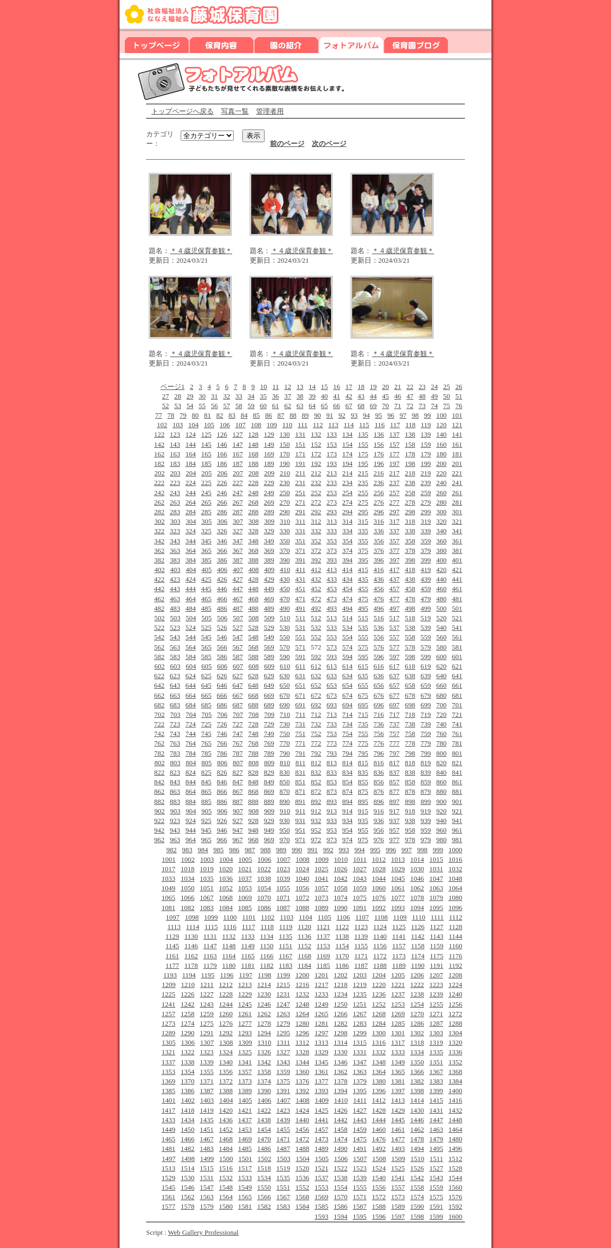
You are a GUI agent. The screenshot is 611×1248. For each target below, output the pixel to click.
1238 (417, 994)
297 (394, 512)
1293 (245, 1033)
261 (457, 493)
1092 (379, 908)
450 (284, 589)
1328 (302, 1052)
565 (206, 647)
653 (332, 685)
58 (238, 406)
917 (394, 811)
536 (379, 627)
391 (300, 560)
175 (363, 454)
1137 (323, 936)
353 (332, 541)
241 (457, 483)
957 (394, 830)
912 (316, 811)
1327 (283, 1052)
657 (394, 685)
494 (347, 608)
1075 (360, 898)
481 (457, 599)
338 (410, 531)
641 (457, 676)
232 (316, 483)
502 (159, 618)
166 (222, 454)
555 (363, 637)
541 (457, 627)
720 (441, 714)
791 (300, 753)
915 (363, 811)
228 (253, 483)
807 (238, 763)
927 (238, 821)
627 (238, 676)
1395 (360, 1091)
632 (316, 676)
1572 (379, 1197)
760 (441, 734)
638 (410, 676)
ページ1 (172, 387)
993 (344, 850)
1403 (207, 1100)
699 (426, 705)
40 (324, 396)
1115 (211, 927)
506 (222, 618)
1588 (379, 1206)
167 (238, 454)
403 (175, 570)
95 (378, 415)
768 (253, 743)
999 (438, 850)
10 (263, 387)
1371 (207, 1081)
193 (332, 463)
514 (347, 618)
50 (446, 396)
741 (457, 724)
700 (441, 705)
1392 (302, 1091)
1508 (379, 1159)
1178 (191, 965)
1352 (455, 1062)
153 (332, 444)
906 (222, 811)
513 (332, 618)
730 (284, 724)
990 (297, 850)
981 (457, 840)
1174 (418, 956)
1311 (283, 1042)
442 (159, 589)
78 (170, 415)
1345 (321, 1062)
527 (238, 627)
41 (336, 396)
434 (347, 579)
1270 (417, 1014)
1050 (187, 888)
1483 (207, 1148)
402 (159, 570)
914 (347, 811)
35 (263, 396)
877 (394, 791)
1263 (283, 1014)
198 (410, 463)
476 (379, 599)
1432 (455, 1110)
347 (238, 541)
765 (206, 743)
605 (206, 666)
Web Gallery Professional (203, 1232)
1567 (283, 1197)
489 (269, 608)
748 (253, 734)
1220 (379, 985)
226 (222, 483)
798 (410, 753)
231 (300, 483)
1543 (436, 1178)
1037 (245, 878)
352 (316, 541)
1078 (417, 898)
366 (222, 550)
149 (269, 444)
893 (332, 801)
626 (222, 676)
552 (316, 637)
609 (269, 666)
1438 (264, 1120)
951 (300, 830)
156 (379, 444)
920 (441, 811)
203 (175, 473)
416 (379, 570)
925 (206, 821)
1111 (437, 917)
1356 (226, 1072)
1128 (455, 927)
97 (403, 415)
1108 (381, 917)
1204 (379, 975)
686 (222, 705)
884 (190, 801)
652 (316, 685)
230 (284, 483)
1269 (398, 1014)
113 (333, 425)
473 (332, 599)
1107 (362, 917)
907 (238, 811)
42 (348, 396)
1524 (379, 1168)
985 (219, 850)
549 (269, 637)
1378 (340, 1081)
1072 (302, 898)
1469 (245, 1139)
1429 (398, 1110)
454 (347, 589)
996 (391, 850)
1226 (187, 994)
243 (175, 493)
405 (206, 570)
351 (300, 541)
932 (316, 821)
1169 (323, 956)
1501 (245, 1159)
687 (238, 705)
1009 (321, 859)
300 (441, 512)
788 (253, 753)
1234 (340, 994)
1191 (437, 965)
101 (457, 415)
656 (379, 685)
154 (347, 444)
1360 (302, 1072)
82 (219, 415)
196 (379, 463)
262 (159, 502)
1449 (168, 1129)
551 (300, 637)
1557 (398, 1187)
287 (238, 512)
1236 (379, 994)
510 (284, 618)
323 (175, 531)
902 (159, 811)
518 (410, 618)
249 (269, 493)
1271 (436, 1014)
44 (373, 396)
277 (394, 502)
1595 (360, 1216)
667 (238, 695)
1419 (207, 1110)
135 (363, 434)
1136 (304, 936)
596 (379, 657)
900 (441, 801)
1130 (191, 936)
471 (300, 599)
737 (394, 724)
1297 (321, 1033)
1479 (436, 1139)
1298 (340, 1033)
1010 (340, 859)
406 (222, 570)
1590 (417, 1206)
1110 (418, 917)
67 (348, 406)
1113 (174, 927)
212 (316, 473)
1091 (360, 908)
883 (175, 801)
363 (175, 550)
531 (300, 627)
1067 (207, 898)
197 (394, 463)
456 (379, 589)
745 (206, 734)
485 (206, 608)
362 (159, 550)
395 (363, 560)
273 (332, 502)
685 (206, 705)
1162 (191, 956)
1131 (210, 936)
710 (284, 714)
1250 (340, 1004)
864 (190, 791)
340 (441, 531)
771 (300, 743)
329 (269, 531)
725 (206, 724)
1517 (245, 1168)
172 (316, 454)
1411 (360, 1100)
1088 (302, 908)
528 (253, 627)
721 (457, 714)
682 (159, 705)
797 (394, 753)
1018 (187, 869)
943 (175, 830)
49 (434, 396)
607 (238, 666)
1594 (340, 1216)
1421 (245, 1110)
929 (269, 821)
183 (175, 463)
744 (190, 734)
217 (394, 473)
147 (238, 444)
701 (457, 705)
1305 (168, 1042)
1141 (399, 936)
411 (300, 570)
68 (361, 406)
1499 (207, 1159)
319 (426, 521)
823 (175, 772)
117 (395, 425)
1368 (455, 1072)
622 (159, 676)
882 (159, 801)
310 (284, 521)
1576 (455, 1197)
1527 (436, 1168)
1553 (321, 1187)
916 (379, 811)
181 (457, 454)
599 (426, 657)
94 (366, 415)
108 (256, 425)
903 (175, 811)
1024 (302, 869)
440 (441, 579)
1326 (264, 1052)
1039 (283, 878)
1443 (360, 1120)
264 (190, 502)
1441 (321, 1120)
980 (441, 840)
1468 (226, 1139)
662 (159, 695)
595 (363, 657)
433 (332, 579)
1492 (379, 1148)
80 (195, 415)
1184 (304, 965)
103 (178, 425)
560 (441, 637)
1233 (321, 994)
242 (159, 493)
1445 (398, 1120)
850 (284, 782)
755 (363, 734)
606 (222, 666)
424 (190, 579)
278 (410, 502)
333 (332, 531)
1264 (302, 1014)
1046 (417, 878)
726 (222, 724)
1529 (168, 1178)
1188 (380, 965)
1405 (245, 1100)
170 (284, 454)
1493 (398, 1148)
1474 (340, 1139)
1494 (417, 1148)
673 (332, 695)
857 (394, 782)
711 (300, 714)
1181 (248, 965)
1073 (321, 898)
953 (332, 830)
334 (347, 531)
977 (394, 840)
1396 (379, 1091)
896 (379, 801)
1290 (187, 1033)
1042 (340, 878)
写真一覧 (235, 111)
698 (410, 705)
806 (222, 763)
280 (441, 502)
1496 (455, 1148)
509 (269, 618)
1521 (321, 1168)
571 (300, 647)
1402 (187, 1100)
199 (426, 463)
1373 (245, 1081)
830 (284, 772)
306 (222, 521)
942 (159, 830)
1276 (226, 1023)
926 (222, 821)
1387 (207, 1091)
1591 (436, 1206)
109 (272, 425)
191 (300, 463)
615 (363, 666)
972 (316, 840)
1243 (207, 1004)
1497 (168, 1159)
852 (316, 782)
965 (206, 840)
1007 (283, 859)
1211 (207, 985)
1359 (283, 1072)
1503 (283, 1159)
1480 (455, 1139)
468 (253, 599)
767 (238, 743)
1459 (360, 1129)
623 (175, 676)
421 (457, 570)
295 (363, 512)
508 (253, 618)
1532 (226, 1178)
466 (222, 599)
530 (284, 627)
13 (299, 387)
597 (394, 657)
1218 (340, 985)
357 (394, 541)
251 (300, 493)
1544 (455, 1178)
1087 (283, 908)
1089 (321, 908)
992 (328, 850)
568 (253, 647)
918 (410, 811)
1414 (417, 1100)
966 (222, 840)
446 (222, 589)
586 (222, 657)
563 (175, 647)
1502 (264, 1159)
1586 (340, 1206)
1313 (321, 1042)
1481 (168, 1148)
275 (363, 502)
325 (206, 531)
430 (284, 579)
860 (441, 782)
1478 (417, 1139)
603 (175, 666)
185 (206, 463)
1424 (302, 1110)
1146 (191, 946)
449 (269, 589)
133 (332, 434)
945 (206, 830)
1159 (437, 946)
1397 (398, 1091)
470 (284, 599)
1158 (418, 946)
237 (394, 483)
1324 (226, 1052)
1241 (168, 1004)
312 (316, 521)
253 (332, 493)
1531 (207, 1178)
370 (284, 550)
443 (175, 589)
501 (457, 608)
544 (190, 637)
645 (206, 685)
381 (457, 550)
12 (287, 387)
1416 (455, 1100)
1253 (398, 1004)
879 (426, 791)
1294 (264, 1033)
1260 (226, 1014)
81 (207, 415)
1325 (245, 1052)
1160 (455, 946)
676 (379, 695)
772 (316, 743)
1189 (399, 965)
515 (363, 618)
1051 (207, 888)
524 (190, 627)
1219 (360, 985)
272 (316, 502)
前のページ (287, 144)
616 (379, 666)
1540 (379, 1178)
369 (269, 550)
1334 (417, 1052)
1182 (267, 965)
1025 (321, 869)
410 (284, 570)
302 (159, 521)
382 (159, 560)
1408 (302, 1100)
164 (190, 454)
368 (253, 550)
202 (159, 473)
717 (394, 714)
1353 (168, 1072)
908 (253, 811)
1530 (187, 1178)
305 (206, 521)
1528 (455, 1168)
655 (363, 685)
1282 (340, 1023)
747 (238, 734)
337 (394, 531)
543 (175, 637)
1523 (360, 1168)
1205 (398, 975)
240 (441, 483)
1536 (302, 1178)
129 (269, 434)
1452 (226, 1129)
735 (363, 724)
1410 (340, 1100)
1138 (342, 936)
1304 (455, 1033)
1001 (168, 859)
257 (394, 493)
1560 (455, 1187)
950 (284, 830)
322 (159, 531)
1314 (340, 1042)
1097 (173, 917)
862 (159, 791)
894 (347, 801)
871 (300, 791)
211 (300, 473)
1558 (417, 1187)
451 (300, 589)
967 (238, 840)
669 (269, 695)
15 (324, 387)
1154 (342, 946)
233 (332, 483)
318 (410, 521)
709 (269, 714)
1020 (226, 869)
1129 (173, 936)
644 (190, 685)
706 (222, 714)
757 (394, 734)
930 (284, 821)
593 (332, 657)
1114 (192, 927)
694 (347, 705)
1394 (340, 1091)
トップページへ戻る (182, 111)
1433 (168, 1120)
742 (159, 734)
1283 (360, 1023)
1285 (398, 1023)
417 (394, 570)
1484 (226, 1148)
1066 (187, 898)
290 (284, 512)
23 (422, 387)
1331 (360, 1052)
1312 (302, 1042)
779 (426, 743)
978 (410, 840)
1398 (417, 1091)
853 (332, 782)
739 (426, 724)
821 (457, 763)
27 (165, 396)
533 (332, 627)
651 (300, 685)
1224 (455, 985)
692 (316, 705)
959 (426, 830)
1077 (398, 898)
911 (300, 811)
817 (394, 763)
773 (332, 743)
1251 (360, 1004)
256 (379, 493)
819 (426, 763)
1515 (207, 1168)
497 (394, 608)
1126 (418, 927)
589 (269, 657)
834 (347, 772)
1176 (455, 956)
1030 (417, 869)
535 (363, 627)
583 (175, 657)
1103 (287, 917)
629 (269, 676)
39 (312, 396)
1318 (417, 1042)
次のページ (329, 144)
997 (407, 850)
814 (347, 763)
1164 (229, 956)
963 (175, 840)
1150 (267, 946)
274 (347, 502)
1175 (437, 956)
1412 (379, 1100)
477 (394, 599)
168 (253, 454)
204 (190, 473)
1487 (283, 1148)
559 (426, 637)
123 (175, 434)
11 (275, 387)
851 (300, 782)
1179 (210, 965)
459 (426, 589)
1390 (264, 1091)
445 (206, 589)
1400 (455, 1091)
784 (190, 753)
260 (441, 493)
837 (394, 772)
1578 (187, 1206)
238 (410, 483)
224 (190, 483)
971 (300, 840)
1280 (302, 1023)
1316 (379, 1042)
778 (410, 743)
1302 (417, 1033)
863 (175, 791)
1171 (361, 956)
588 (253, 657)
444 (190, 589)
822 (159, 772)
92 (341, 415)
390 (284, 560)
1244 (226, 1004)
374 (347, 550)
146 (222, 444)
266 (222, 502)
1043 (360, 878)
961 (457, 830)
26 (458, 387)
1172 (380, 956)
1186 (342, 965)
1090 (340, 908)
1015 (436, 859)
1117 (248, 927)
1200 (302, 975)
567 (238, 647)
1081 (168, 908)
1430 (417, 1110)
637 (394, 676)
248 (253, 493)
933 (332, 821)
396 (379, 560)
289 (269, 512)
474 (347, 599)
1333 (398, 1052)
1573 (398, 1197)
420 (441, 570)
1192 (455, 965)
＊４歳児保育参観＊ (201, 251)
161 (457, 444)
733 (332, 724)
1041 (321, 878)
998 (422, 850)
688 (253, 705)
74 (434, 406)
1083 (207, 908)
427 (238, 579)
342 (159, 541)
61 (275, 406)
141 (457, 434)
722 (159, 724)
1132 (229, 936)
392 (316, 560)
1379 (360, 1081)
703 (175, 714)
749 (269, 734)
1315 (360, 1042)
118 (410, 425)
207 (238, 473)
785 (206, 753)
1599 (436, 1216)
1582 (264, 1206)
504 (190, 618)
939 (426, 821)
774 (347, 743)
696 (379, 705)
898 (410, 801)
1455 (283, 1129)
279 (426, 502)
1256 (455, 1004)
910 (284, 811)
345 (206, 541)
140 (441, 434)
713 (332, 714)
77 (158, 415)
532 (316, 627)
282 (159, 512)
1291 (207, 1033)
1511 (436, 1159)
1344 (302, 1062)
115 (364, 425)
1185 (323, 965)
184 (190, 463)
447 (238, 589)
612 (316, 666)
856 (379, 782)
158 (410, 444)
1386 (187, 1091)
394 (347, 560)
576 (379, 647)
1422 (264, 1110)
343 (175, 541)
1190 (418, 965)
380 (441, 550)
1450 (187, 1129)
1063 (436, 888)
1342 (264, 1062)
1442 (340, 1120)
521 (457, 618)
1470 (264, 1139)
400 (441, 560)
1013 (398, 859)
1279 (283, 1023)
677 (394, 695)
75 (446, 406)
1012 (379, 859)
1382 (417, 1081)
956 (379, 830)
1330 (340, 1052)
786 (222, 753)
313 (332, 521)
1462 (417, 1129)
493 (332, 608)
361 (457, 541)
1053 (245, 888)
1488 (302, 1148)
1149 (248, 946)
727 (238, 724)
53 (177, 406)
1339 (207, 1062)
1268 (379, 1014)
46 (397, 396)
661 (457, 685)
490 (284, 608)
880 (441, 791)
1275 (207, 1023)
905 (206, 811)
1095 (436, 908)
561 (457, 637)
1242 (187, 1004)
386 (222, 560)
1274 (187, 1023)
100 (441, 415)
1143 (437, 936)
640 (441, 676)
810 (284, 763)
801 (457, 753)
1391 (283, 1091)
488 (253, 608)
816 (379, 763)
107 (240, 425)
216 (379, 473)
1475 (360, 1139)
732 (316, 724)
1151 (286, 946)
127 (238, 434)
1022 (264, 869)
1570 (340, 1197)
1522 (340, 1168)
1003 (207, 859)
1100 (230, 917)
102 (162, 425)
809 (269, 763)
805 (206, 763)
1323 (207, 1052)
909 (269, 811)
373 (332, 550)
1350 (417, 1062)
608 (253, 666)
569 (269, 647)
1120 (304, 927)
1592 (455, 1206)
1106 (343, 917)
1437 (245, 1120)
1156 (380, 946)
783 (175, 753)
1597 (398, 1216)
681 (457, 695)
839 (426, 772)
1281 (321, 1023)
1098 (192, 917)
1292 (226, 1033)
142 (159, 444)
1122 (342, 927)
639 (426, 676)
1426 (340, 1110)
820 (441, 763)
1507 (360, 1159)
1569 (321, 1197)
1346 (340, 1062)
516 (379, 618)
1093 (398, 908)
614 (347, 666)
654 (347, 685)
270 (284, 502)
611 (300, 666)
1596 (379, 1216)
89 (305, 415)
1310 (264, 1042)
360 (441, 541)
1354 (187, 1072)
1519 (283, 1168)
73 (422, 406)
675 (363, 695)
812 (316, 763)
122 (159, 434)
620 (441, 666)
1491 (360, 1148)
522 (159, 627)
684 (190, 705)
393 (332, 560)
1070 (264, 898)
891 (300, 801)
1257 (168, 1014)
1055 (283, 888)
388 (253, 560)
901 (457, 801)
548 (253, 637)
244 (190, 493)
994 (359, 850)
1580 (226, 1206)
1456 (302, 1129)
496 (379, 608)
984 (203, 850)
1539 (360, 1178)
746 (222, 734)
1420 (226, 1110)
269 (269, 502)
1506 (340, 1159)
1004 (226, 859)
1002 (187, 859)
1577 (168, 1206)
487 (238, 608)
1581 (245, 1206)
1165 (248, 956)
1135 (286, 936)
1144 (455, 936)
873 (332, 791)
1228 (226, 994)
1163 (210, 956)
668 (253, 695)
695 (363, 705)
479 (426, 599)
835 (363, 772)
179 (426, 454)
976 (379, 840)
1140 (380, 936)
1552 (302, 1187)
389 (269, 560)
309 (269, 521)
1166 (267, 956)
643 (175, 685)
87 (280, 415)
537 (394, 627)
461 (457, 589)
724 (190, 724)
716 (379, 714)
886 (222, 801)
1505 (321, 1159)
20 (385, 387)
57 (226, 406)
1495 (436, 1148)
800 (441, 753)
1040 (302, 878)
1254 (417, 1004)
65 (324, 406)
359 (426, 541)
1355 (207, 1072)
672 (316, 695)
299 (426, 512)
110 (287, 425)
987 (250, 850)
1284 (379, 1023)
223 (175, 483)
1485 (245, 1148)
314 (347, 521)
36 (275, 396)
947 (238, 830)
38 (299, 396)
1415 (436, 1100)
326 (222, 531)
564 (190, 647)
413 (332, 570)
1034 (187, 878)
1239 (436, 994)
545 (206, 637)
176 (379, 454)
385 (206, 560)
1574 (417, 1197)
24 (434, 387)
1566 (264, 1197)
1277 (245, 1023)
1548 (226, 1187)
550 (284, 637)
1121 (323, 927)
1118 (267, 927)
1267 (360, 1014)
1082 (187, 908)
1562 (187, 1197)
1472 (302, 1139)
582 (159, 657)
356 (379, 541)
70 (385, 406)
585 (206, 657)
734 (347, 724)
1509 (398, 1159)
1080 (455, 898)
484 (190, 608)
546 (222, 637)
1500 (226, 1159)
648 (253, 685)
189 (269, 463)
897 (394, 801)
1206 (417, 975)
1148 (229, 946)
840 (441, 772)
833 (332, 772)
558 (410, 637)
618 (410, 666)
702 (159, 714)
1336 (455, 1052)
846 (222, 782)
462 (159, 599)
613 (332, 666)
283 (175, 512)
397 (394, 560)
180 (441, 454)
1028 (379, 869)
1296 (302, 1033)
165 (206, 454)
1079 (436, 898)
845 (206, 782)
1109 (400, 917)
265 (206, 502)
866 (222, 791)
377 (394, 550)
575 (363, 647)
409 (269, 570)
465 (206, 599)
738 (410, 724)
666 (222, 695)
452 (316, 589)
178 (410, 454)
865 (206, 791)
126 (222, 434)
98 (415, 415)
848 (253, 782)
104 (193, 425)
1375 (283, 1081)
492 (316, 608)
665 (206, 695)
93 (354, 415)
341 (457, 531)
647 (238, 685)
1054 (264, 888)
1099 (211, 917)
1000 (455, 850)
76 (458, 406)
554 (347, 637)
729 (269, 724)
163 (175, 454)
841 (457, 772)
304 (190, 521)
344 (190, 541)
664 (190, 695)
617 (394, 666)
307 (238, 521)
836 (379, 772)
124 (190, 434)
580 (441, 647)
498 (410, 608)
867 (238, 791)
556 (379, 637)
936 (379, 821)
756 (379, 734)
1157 (399, 946)
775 (363, 743)
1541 (398, 1178)
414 (347, 570)
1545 (168, 1187)
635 (363, 676)
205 (206, 473)
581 (457, 647)
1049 (168, 888)
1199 (283, 975)
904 (190, 811)
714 (347, 714)
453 (332, 589)
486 (222, 608)
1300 (379, 1033)
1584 (302, 1206)
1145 (173, 946)
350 (284, 541)
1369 (168, 1081)
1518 (264, 1168)
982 (171, 850)
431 (300, 579)
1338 (187, 1062)
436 (379, 579)
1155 (361, 946)
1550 (264, 1187)
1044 (379, 878)
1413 (398, 1100)
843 (175, 782)
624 (190, 676)
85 (256, 415)
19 (373, 387)
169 (269, 454)
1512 (455, 1159)
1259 (207, 1014)
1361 (321, 1072)
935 (363, 821)
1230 (264, 994)
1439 (283, 1120)
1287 (436, 1023)
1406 (264, 1100)
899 (426, 801)
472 (316, 599)
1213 (245, 985)
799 (426, 753)
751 (300, 734)
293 (332, 512)
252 (316, 493)
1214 (264, 985)
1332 (379, 1052)
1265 (321, 1014)
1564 (226, 1197)
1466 (187, 1139)
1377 (321, 1081)
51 (458, 396)
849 (269, 782)
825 (206, 772)
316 (379, 521)
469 (269, 599)
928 (253, 821)
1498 (187, 1159)
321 (457, 521)
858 (410, 782)
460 (441, 589)
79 (183, 415)
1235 (360, 994)
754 (347, 734)
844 (190, 782)
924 (190, 821)
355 (363, 541)
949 (269, 830)
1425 (321, 1110)
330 (284, 531)
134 (347, 434)
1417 (168, 1110)
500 (441, 608)
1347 (360, 1062)
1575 (436, 1197)
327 (238, 531)
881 (457, 791)
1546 (187, 1187)
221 (457, 473)
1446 (417, 1120)
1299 (360, 1033)
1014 (417, 859)
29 (189, 396)
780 (441, 743)
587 (238, 657)
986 (234, 850)
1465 (168, 1139)
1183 (286, 965)
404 (190, 570)
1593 (321, 1216)
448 (253, 589)
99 (427, 415)
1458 (340, 1129)
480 (441, 599)
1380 (379, 1081)
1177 (173, 965)
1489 (321, 1148)
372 (316, 550)
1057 (321, 888)
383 (175, 560)
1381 (398, 1081)
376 (379, 550)
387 (238, 560)
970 (284, 840)
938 (410, 821)
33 (238, 396)
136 (379, 434)
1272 (455, 1014)
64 (312, 406)
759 (426, 734)
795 (363, 753)
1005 (245, 859)
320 (441, 521)
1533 (245, 1178)
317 (394, 521)
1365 (398, 1072)
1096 (455, 908)
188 (253, 463)
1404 (226, 1100)
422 (159, 579)
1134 (267, 936)
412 (316, 570)
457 (394, 589)
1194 (189, 975)
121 (457, 425)
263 (175, 502)
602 (159, 666)
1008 (302, 859)
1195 (208, 975)
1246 (264, 1004)
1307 (207, 1042)
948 (253, 830)
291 (300, 512)
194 (347, 463)
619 (426, 666)
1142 (418, 936)
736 (379, 724)
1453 (245, 1129)
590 (284, 657)
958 (410, 830)
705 (206, 714)
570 (284, 647)
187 (238, 463)
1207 (436, 975)
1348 (379, 1062)
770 (284, 743)
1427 (360, 1110)
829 (269, 772)
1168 (304, 956)
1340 (226, 1062)
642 (159, 685)
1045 (398, 878)
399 (426, 560)
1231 (283, 994)
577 (394, 647)
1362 (340, 1072)
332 (316, 531)
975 (363, 840)
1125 (399, 927)
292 (316, 512)
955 (363, 830)
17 (348, 387)
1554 (340, 1187)
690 (284, 705)
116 (380, 425)
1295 (283, 1033)
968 (253, 840)
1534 (264, 1178)
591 (300, 657)
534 (347, 627)
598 (410, 657)
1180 (229, 965)
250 (284, 493)
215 (363, 473)
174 (347, 454)
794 (347, 753)
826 (222, 772)
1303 (436, 1033)
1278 (264, 1023)
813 (332, 763)
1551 (283, 1187)
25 (446, 387)
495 (363, 608)
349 (269, 541)
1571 (360, 1197)
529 (269, 627)
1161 (173, 956)
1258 (187, 1014)
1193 (170, 975)
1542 (417, 1178)
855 (363, 782)
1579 (207, 1206)
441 (457, 579)
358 (410, 541)
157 (394, 444)
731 (300, 724)
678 (410, 695)
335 (363, 531)
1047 (436, 878)
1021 (245, 869)
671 (300, 695)
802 (159, 763)
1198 (264, 975)
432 (316, 579)
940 (441, 821)
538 (410, 627)
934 (347, 821)
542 (159, 637)
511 (300, 618)
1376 (302, 1081)
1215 (283, 985)
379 (426, 550)
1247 (283, 1004)
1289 (168, 1033)
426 (222, 579)
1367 (436, 1072)
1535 (283, 1178)
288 (253, 512)
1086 (264, 908)
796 (379, 753)
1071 (283, 898)
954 (347, 830)
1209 (168, 985)
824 (190, 772)
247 (238, 493)
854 (347, 782)
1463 (436, 1129)
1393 (321, 1091)
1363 (360, 1072)
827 (238, 772)
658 (410, 685)
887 (238, 801)
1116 (229, 927)
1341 (245, 1062)
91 (329, 415)
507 (238, 618)
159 (426, 444)
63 (299, 406)
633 (332, 676)
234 (347, 483)
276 (379, 502)
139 (426, 434)
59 (251, 406)
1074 (340, 898)
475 (363, 599)
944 (190, 830)
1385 (168, 1091)
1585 (321, 1206)
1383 (436, 1081)
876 (379, 791)
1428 (379, 1110)
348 (253, 541)
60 (263, 406)
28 (177, 396)
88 (293, 415)
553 (332, 637)
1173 (399, 956)
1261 (245, 1014)
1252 (379, 1004)
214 (347, 473)
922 (159, 821)
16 (336, 387)
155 (363, 444)
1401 (168, 1100)
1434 (187, 1120)
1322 (187, 1052)
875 (363, 791)
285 (206, 512)
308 (253, 521)
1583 (283, 1206)
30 (202, 396)
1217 (321, 985)
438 (410, 579)
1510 (417, 1159)
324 (190, 531)
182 (159, 463)
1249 (321, 1004)
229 (269, 483)
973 (332, 840)
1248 (302, 1004)
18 (361, 387)
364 (190, 550)
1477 (398, 1139)
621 (457, 666)
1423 (283, 1110)
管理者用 (270, 111)
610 (284, 666)
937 (394, 821)
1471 (283, 1139)
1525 (398, 1168)
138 (410, 434)
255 (363, 493)
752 (316, 734)
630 (284, 676)
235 (363, 483)
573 (332, 647)
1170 (342, 956)
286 (222, 512)
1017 (168, 869)
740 (441, 724)
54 (189, 406)
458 (410, 589)
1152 (304, 946)
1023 (283, 869)
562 (159, 647)
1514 (187, 1168)
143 (175, 444)
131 (300, 434)
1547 (207, 1187)
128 (253, 434)
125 (206, 434)
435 (363, 579)
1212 (226, 985)
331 (300, 531)
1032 (455, 869)
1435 (207, 1120)
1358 (264, 1072)
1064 (455, 888)
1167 (286, 956)
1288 (455, 1023)
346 (222, 541)
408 (253, 570)
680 (441, 695)
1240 (455, 994)
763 (175, 743)
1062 (417, 888)
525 (206, 627)
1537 (321, 1178)
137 (394, 434)
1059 (360, 888)
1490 (340, 1148)
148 (253, 444)
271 (300, 502)
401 (457, 560)
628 (253, 676)
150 (284, 444)
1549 (245, 1187)
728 (253, 724)
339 (426, 531)
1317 (398, 1042)
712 (316, 714)
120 (441, 425)
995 (375, 850)
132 (316, 434)
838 (410, 772)
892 (316, 801)
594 (347, 657)
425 (206, 579)
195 (363, 463)
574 (347, 647)
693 (332, 705)
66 (336, 406)
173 (332, 454)
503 (175, 618)
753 (332, 734)
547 (238, 637)
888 (253, 801)
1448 (455, 1120)
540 (441, 627)
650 (284, 685)
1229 (245, 994)
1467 (207, 1139)
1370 (187, 1081)
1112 (455, 917)
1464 (455, 1129)
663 (175, 695)
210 (284, 473)
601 (457, 657)
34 (251, 396)
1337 (168, 1062)
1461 (398, 1129)
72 (409, 406)
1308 (226, 1042)
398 (410, 560)
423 (175, 579)
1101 (249, 917)
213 (332, 473)
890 (284, 801)
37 (287, 396)
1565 (245, 1197)
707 (238, 714)
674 (347, 695)
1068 (226, 898)
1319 (436, 1042)
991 (313, 850)
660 (441, 685)
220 (441, 473)
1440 (302, 1120)
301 (457, 512)
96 (390, 415)
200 (441, 463)
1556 (379, 1187)
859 (426, 782)
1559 (436, 1187)
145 (206, 444)
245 (206, 493)
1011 (360, 859)
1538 (340, 1178)
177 (394, 454)
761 (457, 734)
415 (363, 570)
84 (244, 415)
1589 (398, 1206)
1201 (321, 975)
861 (457, 782)
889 (269, 801)
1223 (436, 985)
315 (363, 521)
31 (214, 396)
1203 (360, 975)
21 (397, 387)
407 (238, 570)
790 (284, 753)
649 (269, 685)
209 (269, 473)
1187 (361, 965)
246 (222, 493)
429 (269, 579)
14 (312, 387)
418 (410, 570)
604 (190, 666)
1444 (379, 1120)
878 (410, 791)
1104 (305, 917)
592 (316, 657)
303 (175, 521)
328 (253, 531)
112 (318, 425)
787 (238, 753)
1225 (168, 994)
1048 (455, 878)
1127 (437, 927)
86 (268, 415)
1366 (417, 1072)
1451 (207, 1129)
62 (287, 406)
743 (175, 734)
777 (394, 743)
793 (332, 753)
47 (409, 396)
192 (316, 463)
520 (441, 618)
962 (159, 840)
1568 (302, 1197)
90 (317, 415)
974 (347, 840)
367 (238, 550)
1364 (379, 1072)
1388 (226, 1091)
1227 (207, 994)
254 (347, 493)
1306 (187, 1042)
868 (253, 791)
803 (175, 763)
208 (253, 473)
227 (238, 483)
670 (284, 695)
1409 (321, 1100)
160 (441, 444)
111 (303, 425)
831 (300, 772)
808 (253, 763)
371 (300, 550)
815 (363, 763)
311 (300, 521)
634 (347, 676)
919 (426, 811)
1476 (379, 1139)
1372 (226, 1081)
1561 (168, 1197)
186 (222, 463)
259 (426, 493)
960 (441, 830)
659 (426, 685)
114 (349, 425)
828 (253, 772)
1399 (436, 1091)
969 (269, 840)
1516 (226, 1168)
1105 (325, 917)
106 (224, 425)
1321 (168, 1052)
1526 (417, 1168)
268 (253, 502)
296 (379, 512)
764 (190, 743)
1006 (264, 859)
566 (222, 647)
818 (410, 763)
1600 (455, 1216)
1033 (168, 878)
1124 (380, 927)
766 (222, 743)
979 (426, 840)
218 (410, 473)
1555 (360, 1187)
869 (269, 791)
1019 (207, 869)
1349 (398, 1062)
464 (190, 599)
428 (253, 579)
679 (426, 695)
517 (394, 618)
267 (238, 502)
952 (316, 830)
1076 (379, 898)
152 (316, 444)
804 (190, 763)
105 (209, 425)
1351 (436, 1062)
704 (190, 714)
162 (159, 454)
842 (159, 782)
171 (300, 454)
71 (397, 406)
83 (231, 415)
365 (206, 550)
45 (385, 396)
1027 (360, 869)
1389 (245, 1091)
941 (457, 821)
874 (347, 791)
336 (379, 531)
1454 (264, 1129)
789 (269, 753)
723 (175, 724)
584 (190, 657)
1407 (283, 1100)
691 (300, 705)
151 (300, 444)
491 (300, 608)
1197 (245, 975)
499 (426, 608)
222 (159, 483)
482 (159, 608)
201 (457, 463)
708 (253, 714)
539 (426, 627)
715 (363, 714)
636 (379, 676)
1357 (245, 1072)
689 (269, 705)
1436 (226, 1120)
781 (457, 743)
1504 (302, 1159)
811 (300, 763)
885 (206, 801)
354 (347, 541)
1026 (340, 869)
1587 (360, 1206)
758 (410, 734)
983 (187, 850)
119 (426, 425)
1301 (398, 1033)
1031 (436, 869)
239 (426, 483)
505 (206, 618)
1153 (323, 946)
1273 (168, 1023)
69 (373, 406)
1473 (321, 1139)
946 (222, 830)
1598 (417, 1216)
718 (410, 714)
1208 (455, 975)
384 (190, 560)
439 (426, 579)
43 (361, 396)
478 (410, 599)
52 (165, 406)
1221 (398, 985)
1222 (417, 985)
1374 (264, 1081)
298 (410, 512)
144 (190, 444)
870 (284, 791)
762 (159, 743)
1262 (264, 1014)
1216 (302, 985)
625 (206, 676)
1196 (227, 975)
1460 (379, 1129)
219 (426, 473)
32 (226, 396)
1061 (398, 888)
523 (175, 627)
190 (284, 463)
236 (379, 483)
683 (175, 705)
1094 (417, 908)
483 (175, 608)
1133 (248, 936)
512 (316, 618)
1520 (302, 1168)
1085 (245, 908)
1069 (245, 898)
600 (441, 657)
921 (457, 811)
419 (426, 570)
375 (363, 550)
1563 (207, 1197)
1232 (302, 994)
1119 (285, 927)
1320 (455, 1042)
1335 (436, 1052)
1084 (226, 908)
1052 (226, 888)
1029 (398, 869)
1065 (168, 898)
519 (426, 618)
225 (206, 483)
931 (300, 821)
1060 (379, 888)
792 (316, 753)
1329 (321, 1052)
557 (394, 637)
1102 (268, 917)
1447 (436, 1120)
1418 (187, 1110)
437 (394, 579)
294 (347, 512)
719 (426, 714)
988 (265, 850)
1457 (321, 1129)
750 (284, 734)
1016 (455, 859)
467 (238, 599)
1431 (436, 1110)
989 (281, 850)
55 (202, 406)
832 (316, 772)
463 (175, 599)
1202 (340, 975)
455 (363, 589)
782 (159, 753)
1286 (417, 1023)
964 (190, 840)
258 (410, 493)
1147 (210, 946)
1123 (361, 927)
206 (222, 473)
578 (410, 647)
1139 (361, 936)
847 (238, 782)
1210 (187, 985)
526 (222, 627)
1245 (245, 1004)
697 (394, 705)
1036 (226, 878)
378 (410, 550)
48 (422, 396)
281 (457, 502)
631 (300, 676)
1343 (283, 1062)
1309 (245, 1042)
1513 (168, 1168)
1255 (436, 1004)
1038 (264, 878)
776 (379, 743)
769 (269, 743)
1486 (264, 1148)
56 (214, 406)
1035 (207, 878)
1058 (340, 888)
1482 (187, 1148)
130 (284, 434)
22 (409, 387)
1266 (340, 1014)
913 (332, 811)
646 (222, 685)
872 (316, 791)
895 (363, 801)
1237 (398, 994)
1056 (302, 888)
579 (426, 647)
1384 (455, 1081)
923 (175, 821)
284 (190, 512)
